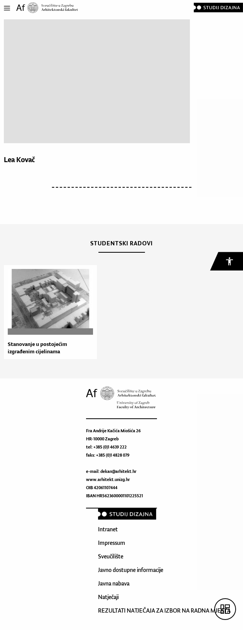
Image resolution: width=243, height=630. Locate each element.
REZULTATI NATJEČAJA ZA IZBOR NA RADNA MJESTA (164, 610)
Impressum (111, 542)
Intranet (108, 529)
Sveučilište (110, 556)
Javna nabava (113, 583)
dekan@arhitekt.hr (118, 471)
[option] (48, 312)
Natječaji (108, 597)
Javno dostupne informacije (130, 570)
